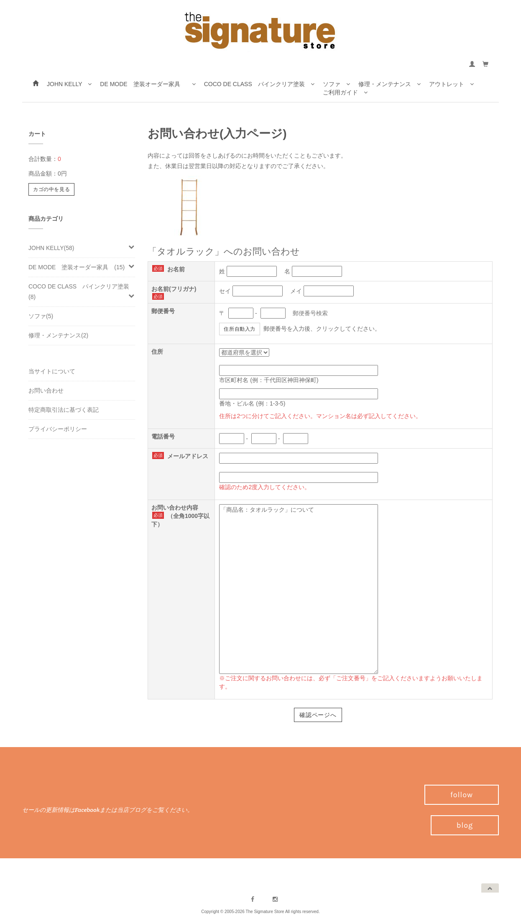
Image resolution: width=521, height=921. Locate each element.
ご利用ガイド (345, 93)
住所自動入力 (239, 329)
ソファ (336, 84)
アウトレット (451, 84)
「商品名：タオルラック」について (298, 589)
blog (465, 825)
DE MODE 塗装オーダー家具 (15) (81, 266)
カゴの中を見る (51, 189)
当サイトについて (51, 371)
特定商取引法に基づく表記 (63, 409)
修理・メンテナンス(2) (58, 335)
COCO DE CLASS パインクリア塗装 (259, 84)
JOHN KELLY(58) (81, 247)
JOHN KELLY (69, 84)
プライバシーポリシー (57, 429)
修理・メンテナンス (389, 84)
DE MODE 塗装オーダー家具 (147, 84)
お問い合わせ (46, 390)
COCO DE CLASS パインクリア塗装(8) (81, 291)
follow (461, 794)
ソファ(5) (40, 316)
